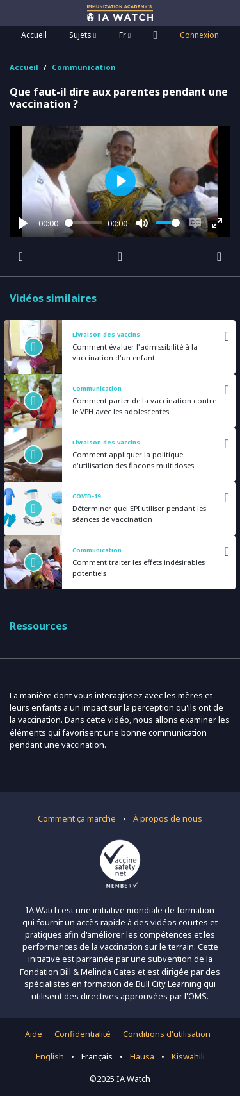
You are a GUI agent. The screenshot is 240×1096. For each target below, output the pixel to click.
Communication (84, 67)
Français (97, 1056)
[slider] (84, 223)
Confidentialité (82, 1034)
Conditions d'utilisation (167, 1034)
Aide (33, 1034)
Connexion (199, 35)
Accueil (34, 35)
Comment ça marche (77, 818)
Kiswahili (188, 1056)
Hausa (142, 1056)
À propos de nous (167, 818)
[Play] (23, 223)
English (50, 1056)
